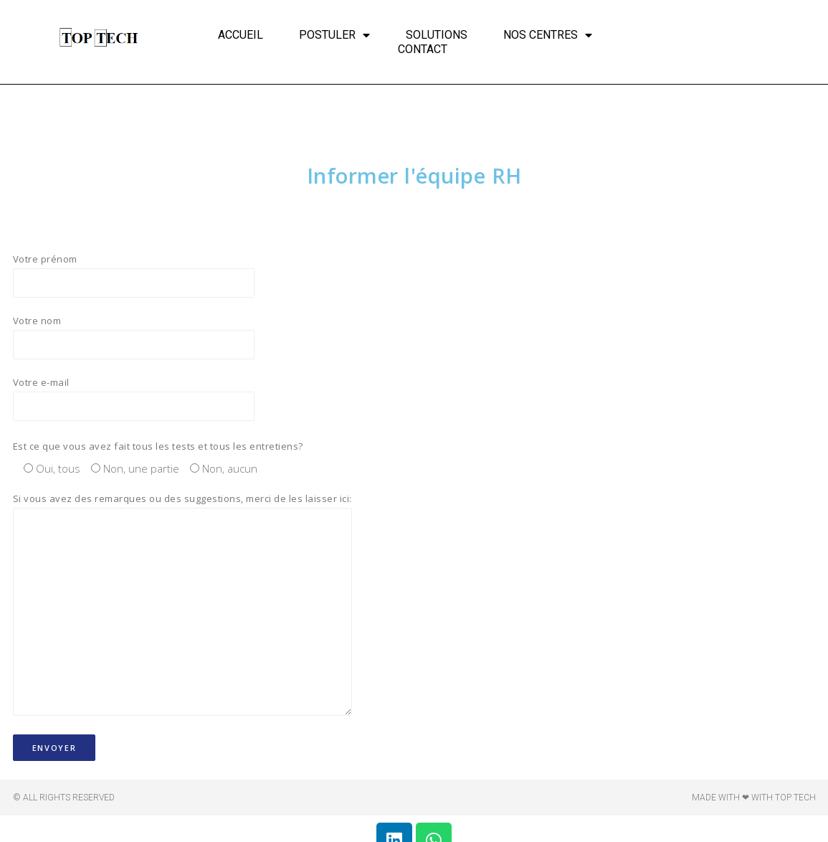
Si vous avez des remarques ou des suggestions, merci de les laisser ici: (182, 610)
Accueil (240, 35)
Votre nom (142, 338)
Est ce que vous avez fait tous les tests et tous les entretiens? (158, 449)
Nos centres (547, 35)
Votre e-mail (142, 401)
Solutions (436, 35)
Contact (422, 49)
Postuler (334, 35)
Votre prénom (142, 275)
